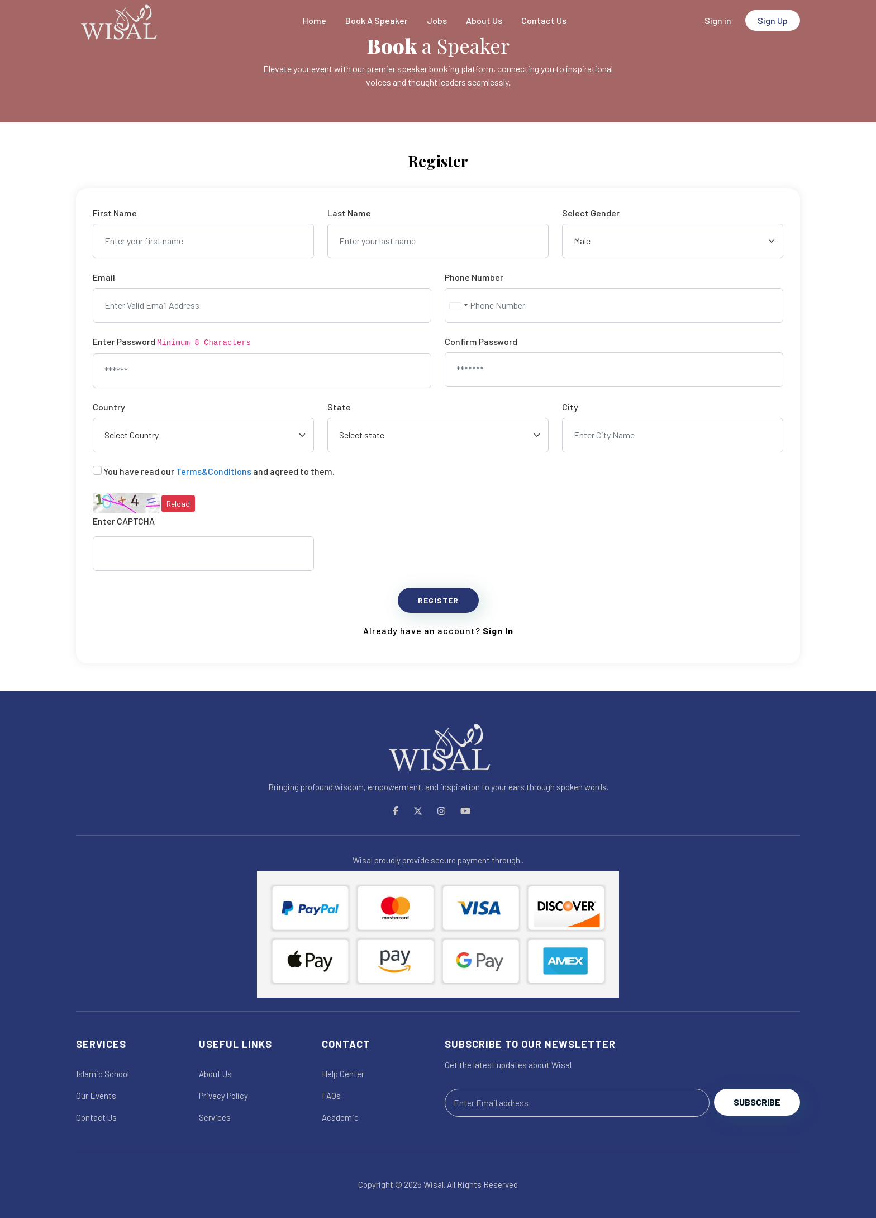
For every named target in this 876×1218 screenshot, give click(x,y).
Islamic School (102, 1074)
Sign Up (773, 20)
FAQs (331, 1095)
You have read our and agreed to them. (219, 471)
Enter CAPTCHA (124, 521)
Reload (178, 503)
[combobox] (458, 305)
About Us (484, 20)
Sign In (498, 630)
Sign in (717, 20)
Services (215, 1117)
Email (104, 277)
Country (109, 407)
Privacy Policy (223, 1095)
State (339, 407)
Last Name (349, 212)
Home (314, 20)
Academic (340, 1117)
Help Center (343, 1074)
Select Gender (591, 212)
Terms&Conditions (213, 471)
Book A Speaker (376, 20)
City (570, 407)
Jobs (437, 20)
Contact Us (543, 20)
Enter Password (172, 341)
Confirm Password (481, 341)
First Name (115, 212)
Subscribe (757, 1102)
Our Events (96, 1095)
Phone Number (474, 277)
